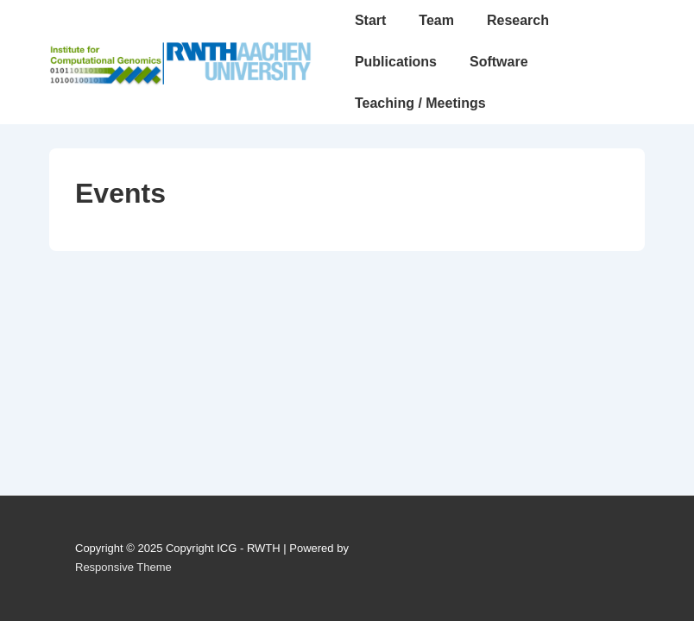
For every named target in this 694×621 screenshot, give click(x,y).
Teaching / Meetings (420, 103)
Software (499, 61)
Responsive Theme (123, 567)
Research (518, 20)
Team (436, 20)
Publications (396, 61)
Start (370, 20)
